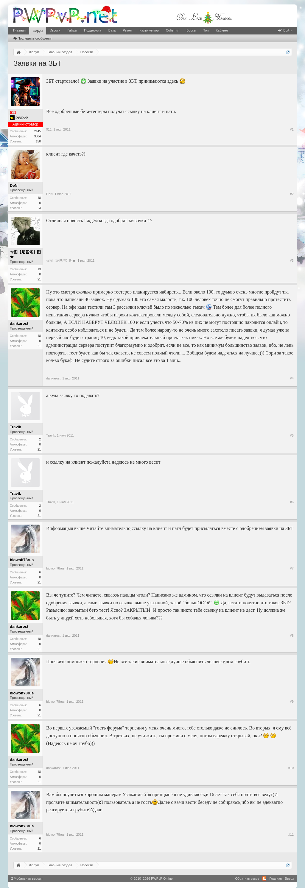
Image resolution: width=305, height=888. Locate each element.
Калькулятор (148, 30)
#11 (291, 834)
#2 (292, 194)
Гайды (72, 30)
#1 (292, 129)
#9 (292, 701)
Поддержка (92, 30)
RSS (264, 878)
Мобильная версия (27, 878)
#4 (292, 378)
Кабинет (222, 30)
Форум (38, 31)
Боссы (191, 30)
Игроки (55, 30)
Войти (285, 30)
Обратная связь (247, 878)
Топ (205, 30)
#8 (292, 635)
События (172, 30)
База (112, 30)
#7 (292, 568)
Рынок (127, 30)
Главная (19, 30)
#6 (292, 502)
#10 (291, 768)
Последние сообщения (32, 38)
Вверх (289, 878)
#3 (292, 260)
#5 (292, 435)
